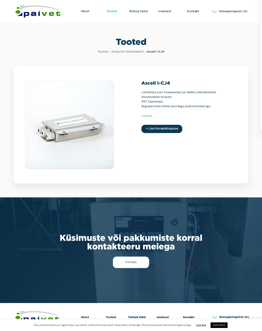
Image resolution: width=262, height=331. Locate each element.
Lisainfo (146, 116)
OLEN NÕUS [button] (219, 325)
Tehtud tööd (137, 317)
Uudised (163, 317)
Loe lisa (201, 325)
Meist (85, 317)
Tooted (103, 51)
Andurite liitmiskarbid (127, 51)
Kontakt (188, 317)
